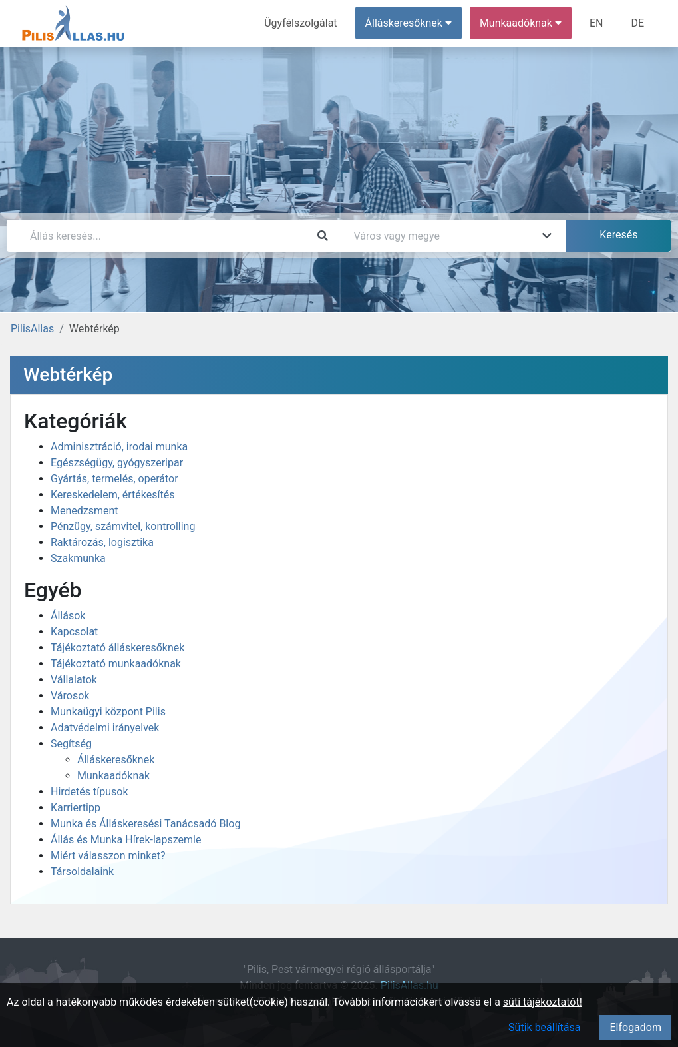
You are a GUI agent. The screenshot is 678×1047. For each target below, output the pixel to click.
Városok (70, 695)
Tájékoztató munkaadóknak (116, 663)
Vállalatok (74, 679)
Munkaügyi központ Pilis (108, 711)
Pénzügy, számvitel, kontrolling (123, 526)
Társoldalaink (82, 871)
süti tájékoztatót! (542, 1002)
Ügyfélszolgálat (300, 23)
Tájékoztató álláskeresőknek (117, 647)
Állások (68, 615)
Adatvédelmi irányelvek (105, 727)
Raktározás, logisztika (102, 542)
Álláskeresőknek (115, 759)
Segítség (71, 743)
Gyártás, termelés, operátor (114, 478)
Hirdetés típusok (89, 791)
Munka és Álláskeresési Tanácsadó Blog (145, 823)
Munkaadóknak (113, 775)
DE (637, 23)
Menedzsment (84, 510)
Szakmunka (78, 558)
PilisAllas (32, 328)
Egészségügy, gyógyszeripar (117, 462)
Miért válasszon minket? (108, 855)
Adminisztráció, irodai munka (119, 446)
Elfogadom (635, 1027)
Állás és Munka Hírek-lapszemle (126, 839)
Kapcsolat (74, 631)
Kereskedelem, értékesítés (112, 494)
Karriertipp (75, 807)
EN (596, 23)
